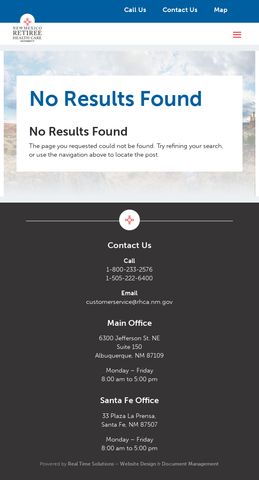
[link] (27, 28)
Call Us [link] (135, 10)
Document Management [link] (190, 464)
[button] (237, 34)
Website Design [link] (138, 464)
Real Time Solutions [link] (91, 464)
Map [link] (221, 10)
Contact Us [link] (180, 10)
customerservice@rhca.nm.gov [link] (129, 302)
